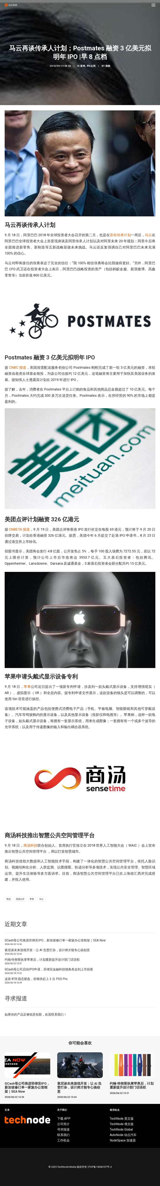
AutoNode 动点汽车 (123, 1135)
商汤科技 (30, 845)
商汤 (8, 899)
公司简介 (63, 1124)
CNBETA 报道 (19, 529)
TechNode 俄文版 (122, 1124)
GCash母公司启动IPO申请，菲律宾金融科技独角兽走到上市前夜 (49, 969)
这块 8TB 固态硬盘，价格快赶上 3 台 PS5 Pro (36, 979)
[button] (153, 5)
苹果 (32, 899)
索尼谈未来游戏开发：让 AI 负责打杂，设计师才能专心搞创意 (47, 950)
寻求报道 (63, 1129)
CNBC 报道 (17, 367)
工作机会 (63, 1140)
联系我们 (57, 1014)
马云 (148, 235)
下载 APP (63, 1118)
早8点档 (91, 66)
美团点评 (20, 899)
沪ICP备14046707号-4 (99, 1166)
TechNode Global (121, 1129)
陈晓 (108, 66)
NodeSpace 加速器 (123, 1140)
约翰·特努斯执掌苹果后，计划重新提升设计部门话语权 (42, 959)
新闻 (82, 66)
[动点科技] (11, 5)
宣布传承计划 (120, 235)
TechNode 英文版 (122, 1118)
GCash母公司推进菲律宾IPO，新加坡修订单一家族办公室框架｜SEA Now (55, 940)
